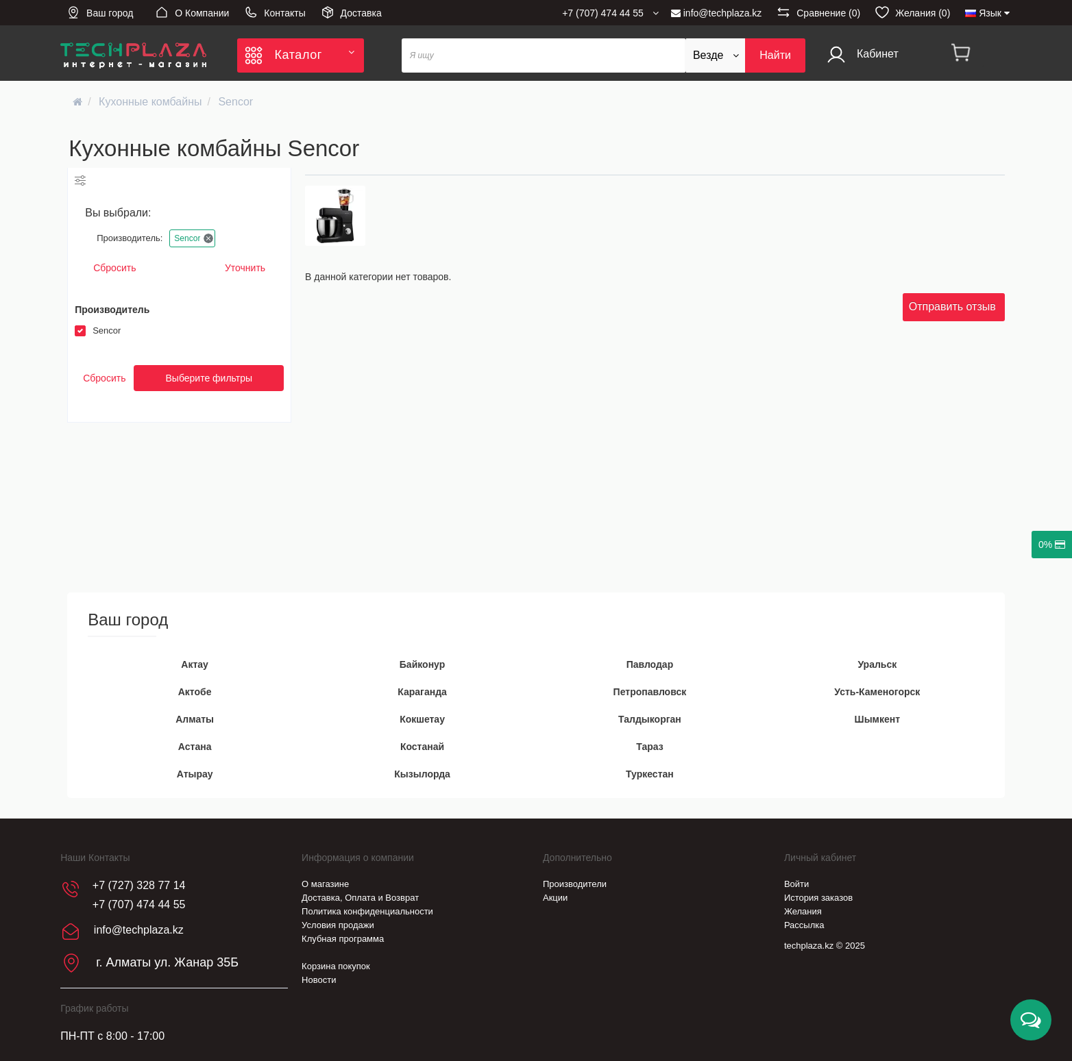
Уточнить (245, 267)
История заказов (818, 898)
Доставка (351, 12)
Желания (803, 911)
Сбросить (114, 267)
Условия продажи (338, 925)
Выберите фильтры (208, 378)
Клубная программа (343, 939)
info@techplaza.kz (716, 13)
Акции (555, 898)
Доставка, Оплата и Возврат (360, 898)
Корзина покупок (336, 966)
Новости (319, 980)
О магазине (325, 884)
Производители (575, 884)
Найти (775, 55)
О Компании (192, 12)
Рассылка (804, 925)
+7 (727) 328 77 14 (139, 885)
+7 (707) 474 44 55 (139, 904)
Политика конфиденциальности (367, 911)
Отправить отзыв (952, 306)
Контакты (274, 12)
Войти (796, 884)
